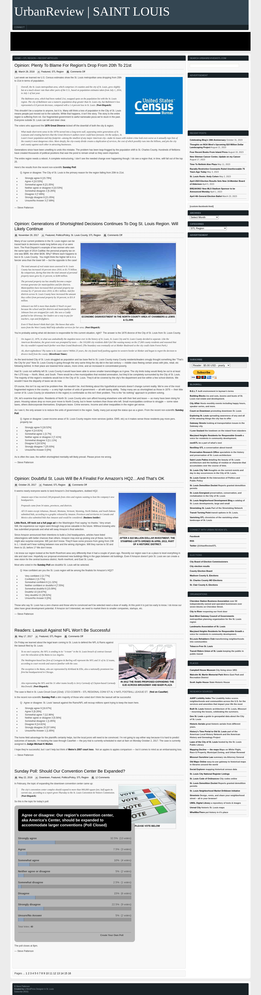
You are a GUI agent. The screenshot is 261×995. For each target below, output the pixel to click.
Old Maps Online (198, 762)
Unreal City (195, 807)
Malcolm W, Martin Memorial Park (206, 674)
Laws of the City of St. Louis (204, 742)
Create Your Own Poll (111, 935)
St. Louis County (79, 235)
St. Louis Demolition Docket (204, 485)
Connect (19, 27)
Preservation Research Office (204, 452)
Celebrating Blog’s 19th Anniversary (208, 140)
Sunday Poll (69, 167)
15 (65, 973)
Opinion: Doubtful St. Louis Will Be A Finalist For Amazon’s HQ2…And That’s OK (89, 478)
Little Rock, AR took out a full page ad (35, 523)
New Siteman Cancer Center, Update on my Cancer (215, 157)
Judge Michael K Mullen (40, 744)
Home (18, 58)
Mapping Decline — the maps (204, 749)
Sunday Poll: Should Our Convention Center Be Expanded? (69, 771)
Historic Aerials (197, 724)
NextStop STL (196, 447)
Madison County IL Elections (204, 575)
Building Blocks (198, 396)
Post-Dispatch (103, 105)
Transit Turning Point (200, 512)
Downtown (44, 777)
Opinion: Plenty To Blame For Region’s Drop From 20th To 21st (72, 65)
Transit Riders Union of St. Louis (206, 651)
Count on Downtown (200, 411)
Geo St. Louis (196, 716)
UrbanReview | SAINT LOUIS (92, 11)
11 (51, 973)
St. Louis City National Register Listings (210, 774)
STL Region (58, 71)
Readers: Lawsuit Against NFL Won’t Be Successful (62, 630)
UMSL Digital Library (200, 803)
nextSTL (194, 443)
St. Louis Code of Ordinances (204, 778)
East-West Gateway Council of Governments (212, 616)
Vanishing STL (197, 517)
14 (62, 973)
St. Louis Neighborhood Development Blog (211, 500)
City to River (196, 611)
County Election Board (201, 571)
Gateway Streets (198, 423)
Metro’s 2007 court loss (81, 749)
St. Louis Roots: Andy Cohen (204, 176)
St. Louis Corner (198, 478)
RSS (192, 541)
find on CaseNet (158, 692)
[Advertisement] (129, 41)
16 (69, 973)
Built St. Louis (197, 709)
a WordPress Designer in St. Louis (39, 989)
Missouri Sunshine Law (201, 757)
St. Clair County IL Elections (204, 585)
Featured (45, 71)
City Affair (195, 403)
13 (58, 973)
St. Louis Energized (199, 493)
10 (47, 973)
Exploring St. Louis (199, 416)
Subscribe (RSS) (21, 992)
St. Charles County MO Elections (206, 580)
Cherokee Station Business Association (209, 601)
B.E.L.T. (193, 391)
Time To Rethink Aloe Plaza (203, 164)
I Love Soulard (197, 431)
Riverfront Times (58, 354)
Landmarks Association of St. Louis (207, 626)
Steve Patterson (23, 986)
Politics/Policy (63, 235)
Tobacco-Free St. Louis (201, 646)
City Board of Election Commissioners (209, 562)
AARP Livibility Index (200, 698)
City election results (200, 566)
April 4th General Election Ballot (206, 196)
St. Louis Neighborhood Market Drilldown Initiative (215, 791)
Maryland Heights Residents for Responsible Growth (216, 435)
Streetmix (194, 795)
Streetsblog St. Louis (200, 508)
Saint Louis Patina (199, 460)
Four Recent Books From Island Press (209, 152)
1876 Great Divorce (55, 125)
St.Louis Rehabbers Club (202, 639)
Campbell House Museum (202, 670)
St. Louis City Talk (199, 470)
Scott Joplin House (199, 682)
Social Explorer (197, 769)
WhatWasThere (197, 812)
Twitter (193, 546)
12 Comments (102, 777)
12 (54, 973)
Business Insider (92, 517)
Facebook (194, 536)
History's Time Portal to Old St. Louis (208, 731)
